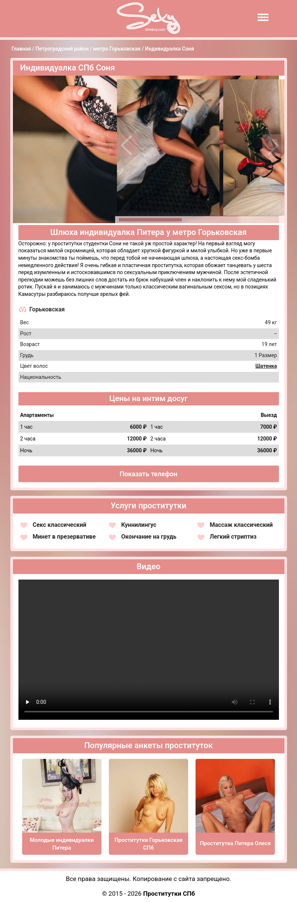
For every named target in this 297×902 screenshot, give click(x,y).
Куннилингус (138, 524)
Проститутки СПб (169, 893)
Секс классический (60, 524)
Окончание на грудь (149, 536)
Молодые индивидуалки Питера (62, 844)
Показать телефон (148, 474)
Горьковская (47, 309)
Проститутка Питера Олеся (235, 843)
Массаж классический (241, 524)
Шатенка (266, 366)
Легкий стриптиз (233, 536)
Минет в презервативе (64, 536)
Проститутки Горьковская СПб (148, 844)
